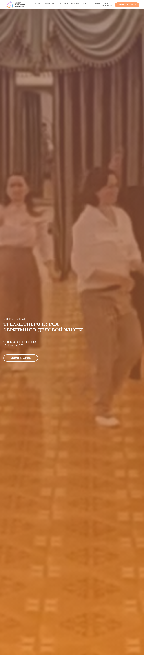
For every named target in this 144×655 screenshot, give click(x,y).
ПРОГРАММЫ (49, 4)
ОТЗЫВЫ (75, 4)
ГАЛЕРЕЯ (86, 4)
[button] (127, 4)
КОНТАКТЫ (107, 6)
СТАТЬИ (97, 4)
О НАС (37, 4)
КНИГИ (107, 4)
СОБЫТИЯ (63, 4)
